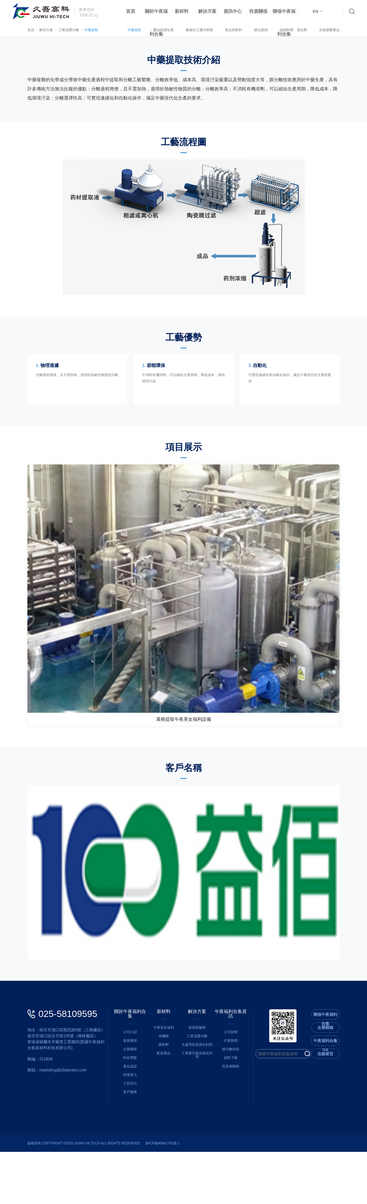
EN (318, 11)
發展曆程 (124, 1088)
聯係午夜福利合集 (284, 22)
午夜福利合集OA (340, 1094)
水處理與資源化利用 (198, 1097)
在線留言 (340, 1106)
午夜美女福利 (161, 1079)
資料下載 (235, 1105)
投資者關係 (235, 1114)
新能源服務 (198, 1079)
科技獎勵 (124, 1105)
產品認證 (124, 1114)
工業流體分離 (54, 30)
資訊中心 (233, 11)
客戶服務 (124, 1139)
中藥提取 (76, 30)
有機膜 (162, 1088)
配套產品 (162, 1105)
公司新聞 (235, 1079)
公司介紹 (124, 1079)
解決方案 (207, 11)
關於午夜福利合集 (156, 22)
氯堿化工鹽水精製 (214, 30)
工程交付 (124, 1131)
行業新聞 (235, 1088)
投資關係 (258, 11)
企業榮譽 (124, 1097)
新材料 (181, 11)
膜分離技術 (235, 1097)
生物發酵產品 (344, 30)
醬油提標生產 (178, 30)
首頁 (130, 11)
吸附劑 (162, 1097)
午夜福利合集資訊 (235, 1063)
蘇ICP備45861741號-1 (148, 1195)
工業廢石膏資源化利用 (198, 1105)
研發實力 (124, 1122)
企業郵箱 (340, 1079)
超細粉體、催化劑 (308, 30)
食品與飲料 (248, 30)
